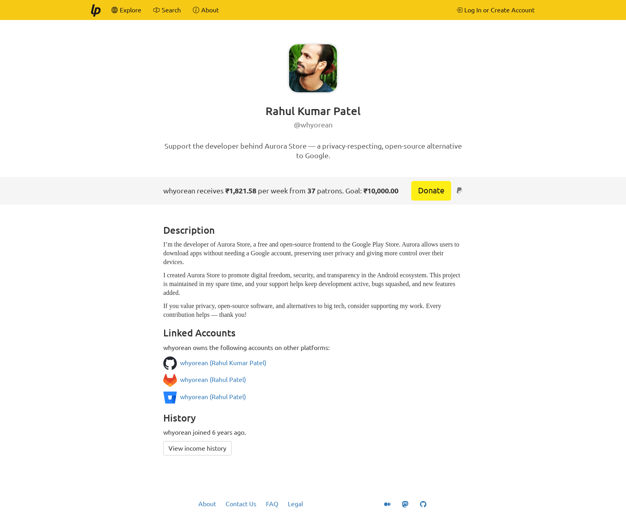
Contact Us (241, 503)
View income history (197, 448)
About (207, 503)
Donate (431, 190)
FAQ (272, 503)
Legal (295, 503)
